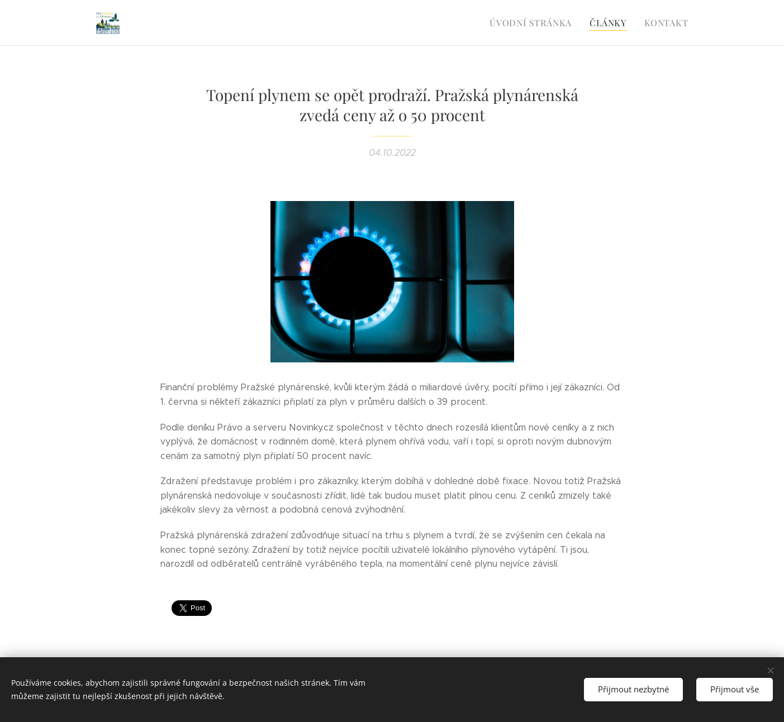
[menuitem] (537, 23)
